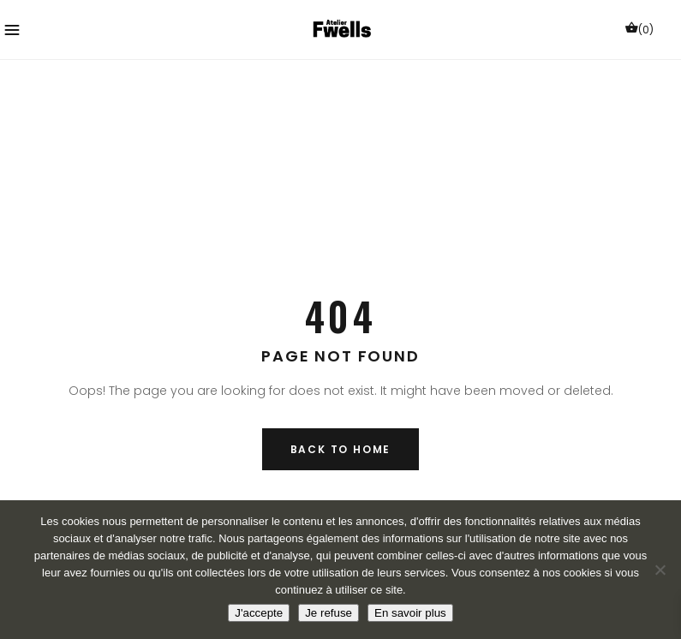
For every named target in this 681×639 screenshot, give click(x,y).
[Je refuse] (659, 569)
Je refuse (328, 612)
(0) (639, 29)
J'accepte (259, 612)
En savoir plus (410, 612)
